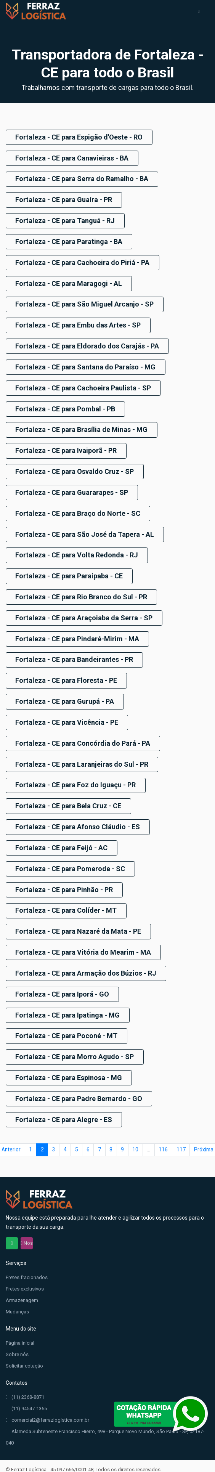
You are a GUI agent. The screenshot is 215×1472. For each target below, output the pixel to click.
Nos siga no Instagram (27, 1226)
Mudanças (17, 1294)
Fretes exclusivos (25, 1272)
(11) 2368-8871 (25, 1380)
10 (135, 1132)
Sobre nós (17, 1337)
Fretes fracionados (27, 1260)
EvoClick (52, 1462)
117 (181, 1132)
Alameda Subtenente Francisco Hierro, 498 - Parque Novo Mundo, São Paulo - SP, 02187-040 (105, 1419)
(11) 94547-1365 (26, 1391)
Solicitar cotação (24, 1349)
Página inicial (20, 1326)
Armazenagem (22, 1283)
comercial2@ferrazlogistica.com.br (47, 1403)
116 (163, 1132)
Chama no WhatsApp (12, 1226)
